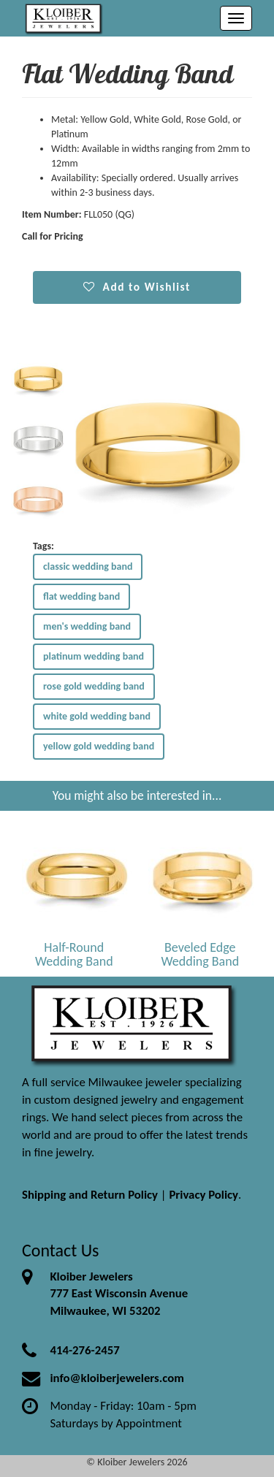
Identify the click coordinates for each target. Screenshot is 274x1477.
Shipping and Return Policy (90, 1194)
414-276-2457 (84, 1350)
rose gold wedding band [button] (94, 686)
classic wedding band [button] (87, 566)
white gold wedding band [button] (97, 716)
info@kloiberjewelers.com (117, 1378)
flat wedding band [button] (81, 596)
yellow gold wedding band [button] (98, 746)
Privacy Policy (203, 1194)
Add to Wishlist (137, 287)
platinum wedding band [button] (93, 656)
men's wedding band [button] (87, 626)
